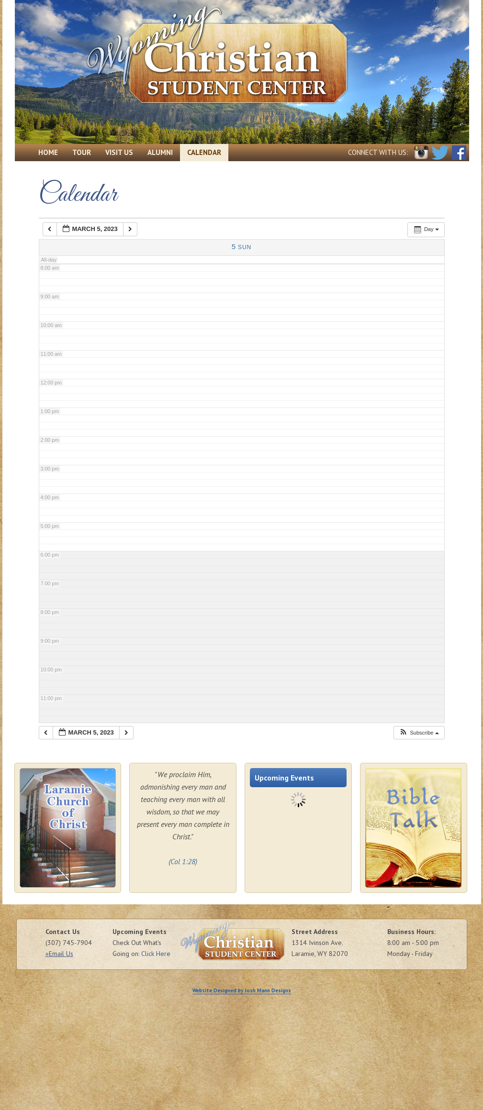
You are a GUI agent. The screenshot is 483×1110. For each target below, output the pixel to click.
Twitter (440, 152)
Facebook (459, 152)
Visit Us (119, 152)
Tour (81, 152)
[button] (418, 732)
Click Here (155, 953)
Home (48, 152)
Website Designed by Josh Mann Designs (241, 990)
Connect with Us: (378, 152)
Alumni (160, 152)
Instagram (421, 152)
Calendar (204, 152)
